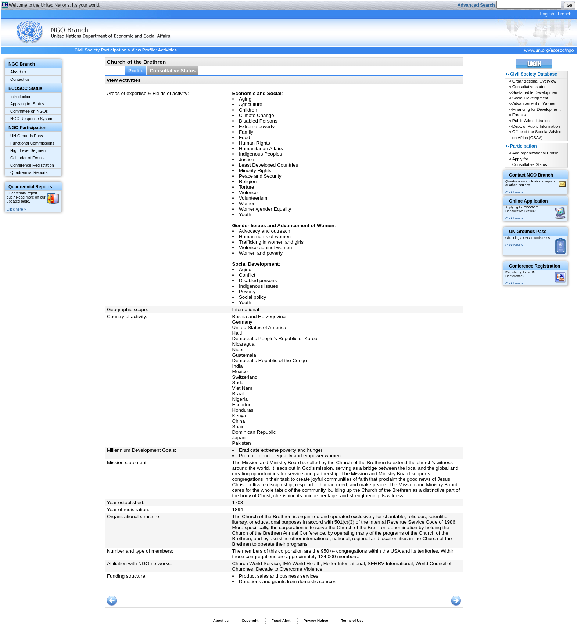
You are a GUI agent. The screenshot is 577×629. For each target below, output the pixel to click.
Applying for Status (27, 104)
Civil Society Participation (101, 50)
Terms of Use (352, 620)
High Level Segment (28, 150)
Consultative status (529, 86)
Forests (519, 115)
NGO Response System (31, 118)
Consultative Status (173, 70)
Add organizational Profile (535, 153)
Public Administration (531, 121)
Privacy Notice (316, 620)
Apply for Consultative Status (529, 162)
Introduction (20, 96)
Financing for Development (536, 109)
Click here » (16, 209)
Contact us (20, 79)
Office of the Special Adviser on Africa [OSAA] (537, 134)
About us (18, 72)
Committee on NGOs (29, 111)
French (564, 14)
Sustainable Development (535, 92)
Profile (136, 70)
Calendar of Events (27, 158)
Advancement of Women (534, 103)
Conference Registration (32, 165)
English (547, 14)
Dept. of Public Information (536, 126)
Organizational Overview (534, 81)
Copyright (249, 620)
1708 (237, 502)
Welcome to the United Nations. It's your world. (54, 5)
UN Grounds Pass (26, 136)
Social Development (530, 98)
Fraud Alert (281, 620)
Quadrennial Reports (29, 172)
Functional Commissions (32, 143)
